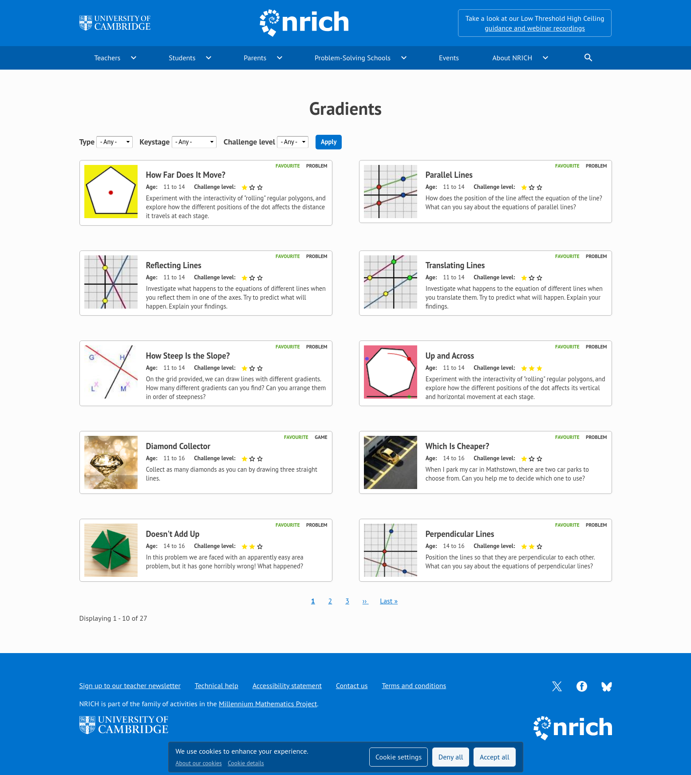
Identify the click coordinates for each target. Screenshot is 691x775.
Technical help (216, 685)
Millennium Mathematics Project (268, 703)
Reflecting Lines (173, 265)
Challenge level (249, 141)
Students (182, 57)
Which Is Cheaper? (458, 446)
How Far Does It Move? (185, 174)
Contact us (352, 685)
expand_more (133, 57)
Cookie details (246, 763)
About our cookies (199, 763)
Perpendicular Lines (460, 533)
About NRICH (512, 57)
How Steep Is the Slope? (188, 355)
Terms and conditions (414, 685)
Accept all (494, 756)
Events (449, 57)
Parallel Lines (449, 174)
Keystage (155, 141)
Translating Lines (455, 265)
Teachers (107, 57)
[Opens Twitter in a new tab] (557, 685)
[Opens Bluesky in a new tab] (606, 685)
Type (87, 141)
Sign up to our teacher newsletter (130, 685)
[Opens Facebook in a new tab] (581, 685)
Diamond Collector (178, 446)
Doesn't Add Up (173, 533)
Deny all (450, 756)
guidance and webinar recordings (535, 27)
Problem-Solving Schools (353, 57)
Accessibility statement (287, 685)
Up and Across (450, 355)
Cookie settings (398, 756)
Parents (255, 57)
